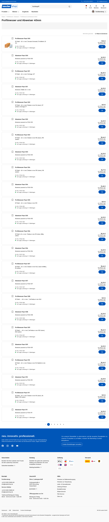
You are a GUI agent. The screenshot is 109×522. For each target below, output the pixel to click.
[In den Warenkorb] (102, 46)
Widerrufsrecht (61, 491)
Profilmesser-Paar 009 (22, 328)
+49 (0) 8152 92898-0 (88, 1)
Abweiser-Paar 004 (21, 185)
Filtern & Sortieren (101, 33)
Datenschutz (16, 510)
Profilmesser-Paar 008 (22, 297)
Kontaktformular (61, 489)
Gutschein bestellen (8, 465)
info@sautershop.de (103, 1)
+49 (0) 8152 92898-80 (8, 482)
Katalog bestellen (35, 467)
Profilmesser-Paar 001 (22, 72)
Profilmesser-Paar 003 (22, 136)
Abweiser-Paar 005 (21, 216)
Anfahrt (33, 489)
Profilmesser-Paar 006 (22, 232)
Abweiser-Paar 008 (21, 313)
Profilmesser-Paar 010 (22, 361)
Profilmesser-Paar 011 (22, 393)
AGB (10, 510)
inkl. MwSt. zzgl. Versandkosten (102, 43)
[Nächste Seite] (63, 425)
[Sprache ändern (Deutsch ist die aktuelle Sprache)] (86, 6)
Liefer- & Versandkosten (64, 484)
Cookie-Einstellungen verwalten (71, 444)
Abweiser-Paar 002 (21, 120)
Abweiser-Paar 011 (21, 410)
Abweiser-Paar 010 (21, 378)
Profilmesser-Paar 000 (22, 38)
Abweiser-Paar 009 (21, 345)
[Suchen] (51, 6)
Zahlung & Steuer (62, 486)
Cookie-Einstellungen (25, 510)
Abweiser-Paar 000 (21, 56)
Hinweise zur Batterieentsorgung (66, 479)
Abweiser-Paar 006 (21, 249)
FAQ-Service (60, 494)
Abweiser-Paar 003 (21, 153)
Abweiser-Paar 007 (21, 282)
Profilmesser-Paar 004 (22, 168)
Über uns (59, 496)
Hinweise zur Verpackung (64, 482)
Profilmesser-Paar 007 (22, 265)
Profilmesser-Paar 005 (22, 201)
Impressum (4, 510)
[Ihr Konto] (90, 6)
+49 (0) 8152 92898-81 (8, 490)
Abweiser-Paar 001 (21, 87)
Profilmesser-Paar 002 (22, 103)
